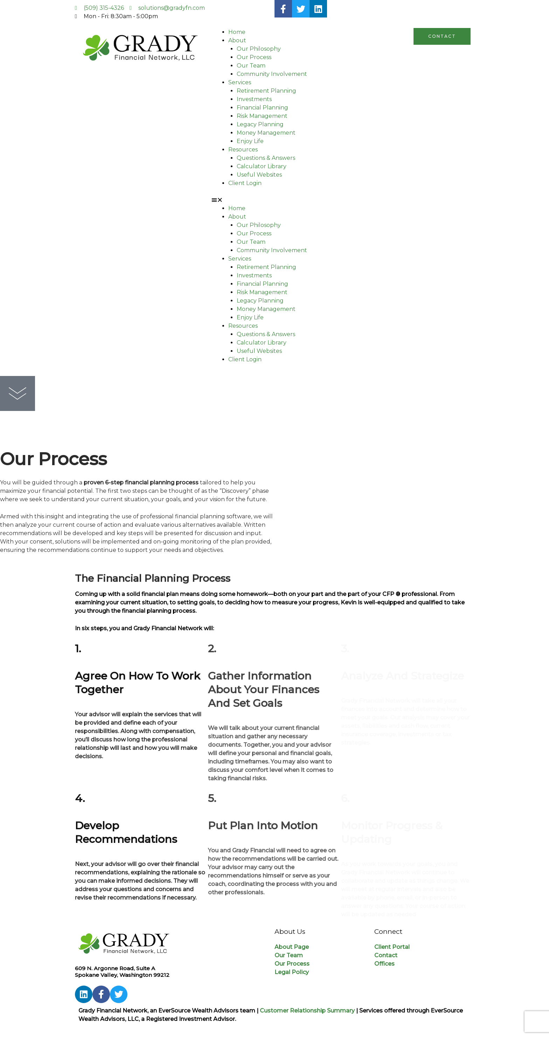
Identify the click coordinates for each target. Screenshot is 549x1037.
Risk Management (262, 116)
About (237, 40)
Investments (254, 99)
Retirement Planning (266, 90)
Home (236, 32)
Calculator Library (261, 166)
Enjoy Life (250, 141)
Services (239, 82)
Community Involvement (272, 74)
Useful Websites (259, 174)
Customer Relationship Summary (307, 1010)
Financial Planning (262, 107)
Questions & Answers (266, 158)
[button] (274, 200)
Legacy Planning (260, 124)
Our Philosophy (259, 48)
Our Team (251, 65)
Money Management (266, 132)
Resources (243, 149)
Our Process (254, 57)
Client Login (245, 183)
